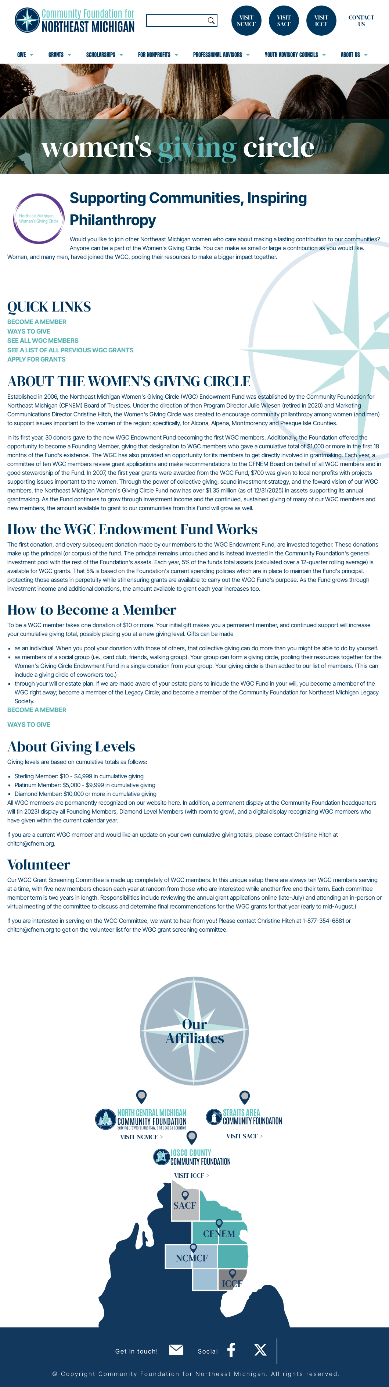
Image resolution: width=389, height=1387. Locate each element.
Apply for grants (36, 359)
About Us (354, 55)
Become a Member (36, 322)
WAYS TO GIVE (28, 724)
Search (211, 20)
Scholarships (104, 55)
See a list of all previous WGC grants (70, 350)
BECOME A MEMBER (36, 710)
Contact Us (361, 20)
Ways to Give (28, 331)
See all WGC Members (43, 340)
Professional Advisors (221, 55)
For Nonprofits (158, 55)
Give (25, 55)
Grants (60, 55)
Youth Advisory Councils (295, 55)
